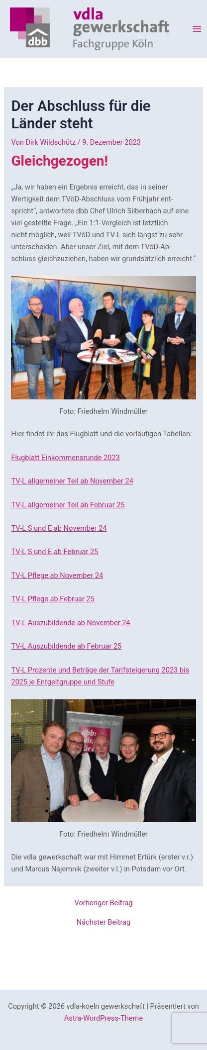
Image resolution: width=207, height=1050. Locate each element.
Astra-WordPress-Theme (103, 1018)
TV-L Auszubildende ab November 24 (70, 622)
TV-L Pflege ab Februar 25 (52, 598)
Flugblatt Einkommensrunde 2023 (65, 457)
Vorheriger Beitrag (104, 903)
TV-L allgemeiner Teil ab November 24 (72, 481)
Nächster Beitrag (103, 922)
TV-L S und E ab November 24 (58, 528)
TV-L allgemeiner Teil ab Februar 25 (67, 504)
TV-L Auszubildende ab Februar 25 (66, 646)
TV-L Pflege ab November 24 (57, 575)
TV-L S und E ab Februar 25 (54, 551)
